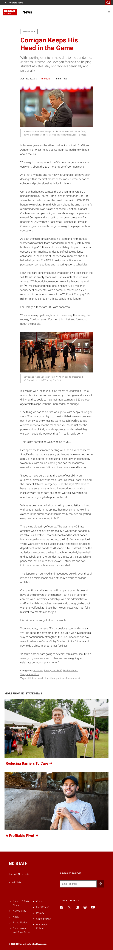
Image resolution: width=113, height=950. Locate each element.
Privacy (40, 912)
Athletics (38, 670)
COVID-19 (41, 678)
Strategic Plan (43, 918)
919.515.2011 (16, 881)
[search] (108, 2)
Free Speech (42, 907)
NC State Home (16, 2)
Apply (16, 916)
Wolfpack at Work (29, 674)
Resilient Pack (70, 670)
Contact (40, 901)
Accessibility (19, 911)
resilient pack (54, 678)
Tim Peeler (45, 78)
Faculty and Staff (53, 670)
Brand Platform (21, 922)
